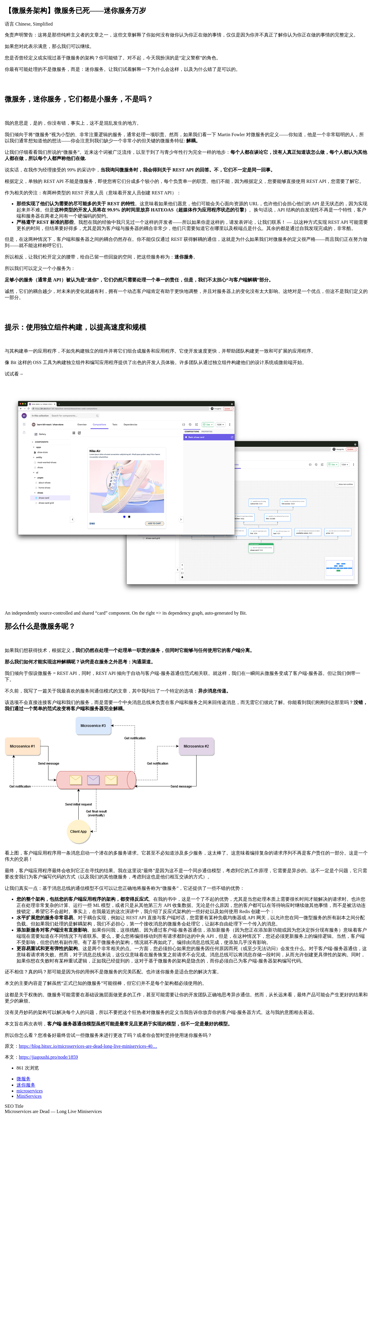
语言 (9, 23)
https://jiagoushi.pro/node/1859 (48, 1057)
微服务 (23, 1078)
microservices (29, 1090)
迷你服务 (25, 1084)
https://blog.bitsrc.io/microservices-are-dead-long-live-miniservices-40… (88, 1046)
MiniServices (29, 1096)
